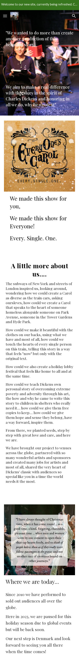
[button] (5, 16)
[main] (39, 40)
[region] (39, 5)
